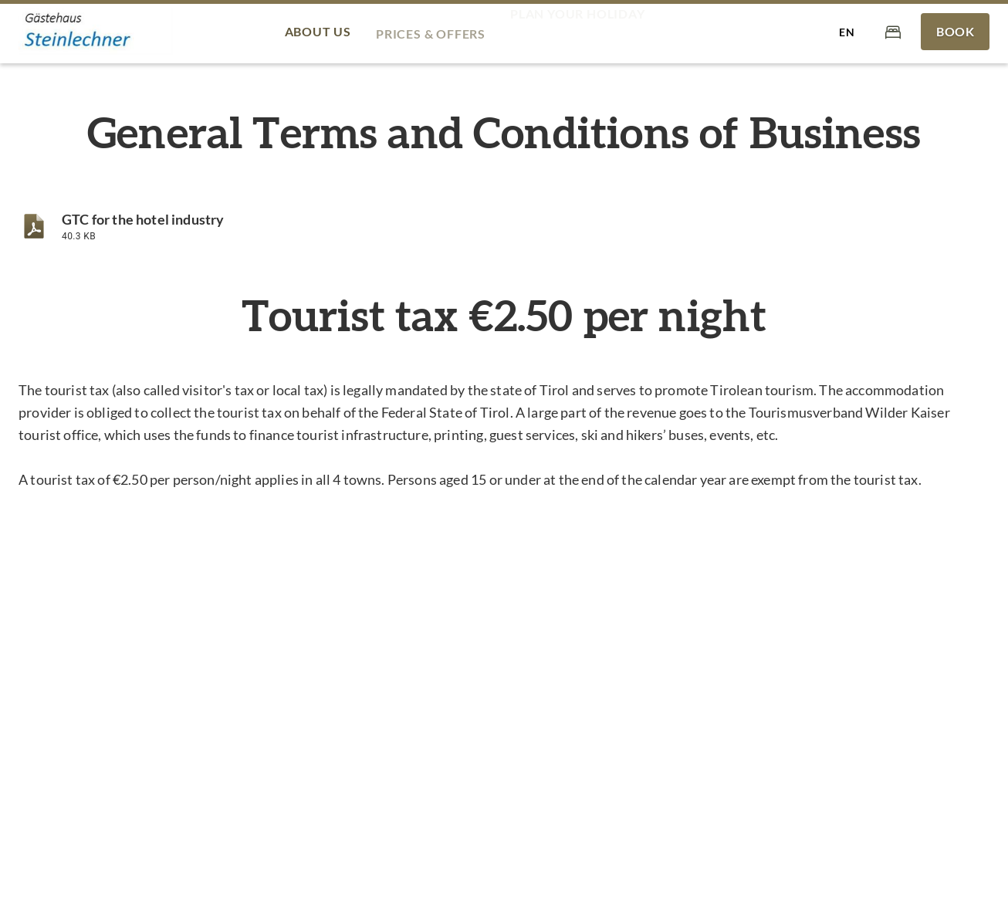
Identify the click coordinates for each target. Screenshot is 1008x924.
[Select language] (846, 31)
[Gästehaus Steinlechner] (96, 32)
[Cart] (893, 31)
